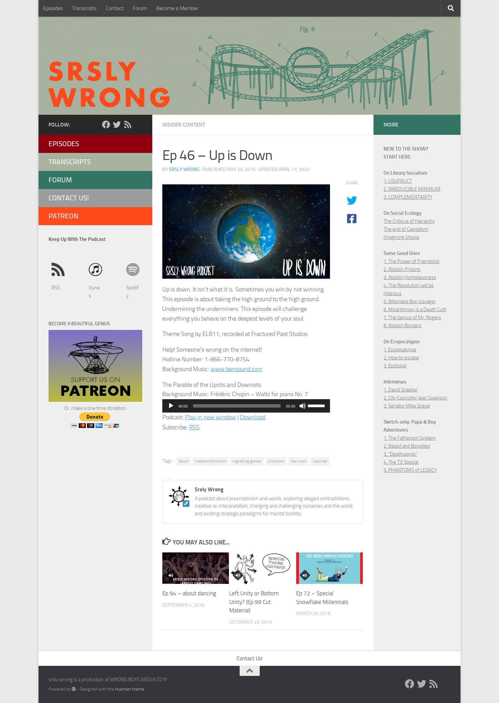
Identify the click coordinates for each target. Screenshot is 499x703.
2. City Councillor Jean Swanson (415, 398)
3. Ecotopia (395, 366)
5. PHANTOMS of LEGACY (410, 470)
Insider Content (183, 124)
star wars (298, 461)
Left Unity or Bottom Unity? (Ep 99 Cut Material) (254, 602)
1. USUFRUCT (398, 181)
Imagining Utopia (401, 237)
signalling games (247, 461)
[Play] (171, 406)
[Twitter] (117, 124)
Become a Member (177, 8)
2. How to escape (401, 358)
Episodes (53, 8)
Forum (140, 8)
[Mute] (302, 406)
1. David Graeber (401, 390)
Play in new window (210, 417)
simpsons (276, 461)
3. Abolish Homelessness (410, 277)
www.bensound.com (236, 369)
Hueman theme (129, 689)
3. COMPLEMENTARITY (408, 197)
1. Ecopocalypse (400, 350)
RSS (194, 427)
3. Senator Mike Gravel (407, 406)
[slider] (237, 406)
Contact (114, 8)
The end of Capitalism (406, 229)
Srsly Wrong (184, 169)
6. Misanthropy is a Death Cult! (415, 309)
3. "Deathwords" (400, 454)
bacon (183, 461)
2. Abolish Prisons (402, 269)
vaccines (320, 461)
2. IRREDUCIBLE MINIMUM (412, 189)
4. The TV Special (401, 462)
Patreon (63, 216)
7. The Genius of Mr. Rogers (412, 318)
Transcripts (84, 8)
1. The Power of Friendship (411, 261)
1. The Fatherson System (410, 438)
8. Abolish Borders (402, 326)
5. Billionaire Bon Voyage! (410, 301)
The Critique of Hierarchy (409, 221)
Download (252, 417)
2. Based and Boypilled (407, 446)
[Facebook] (106, 124)
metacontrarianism (211, 461)
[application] (246, 406)
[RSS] (127, 124)
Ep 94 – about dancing (189, 593)
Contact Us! (69, 198)
